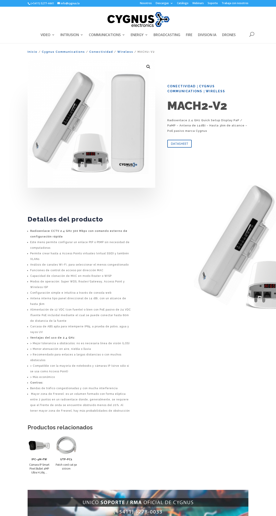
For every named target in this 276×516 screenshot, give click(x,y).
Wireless (125, 51)
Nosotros (146, 3)
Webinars (198, 3)
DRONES (229, 35)
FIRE (189, 35)
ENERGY (137, 35)
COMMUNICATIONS (105, 35)
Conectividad (101, 51)
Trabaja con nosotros (235, 3)
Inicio (33, 51)
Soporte (213, 3)
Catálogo (182, 3)
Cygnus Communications (63, 51)
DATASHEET (179, 144)
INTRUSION (69, 35)
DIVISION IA (207, 35)
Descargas (162, 3)
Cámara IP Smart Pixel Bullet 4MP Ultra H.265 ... (39, 468)
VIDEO (45, 35)
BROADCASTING (167, 35)
